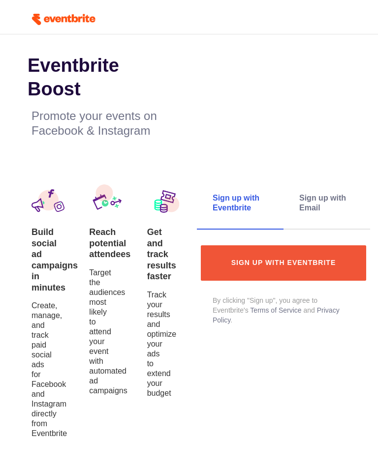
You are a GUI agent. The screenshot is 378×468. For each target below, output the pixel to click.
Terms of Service (275, 310)
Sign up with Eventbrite (283, 262)
